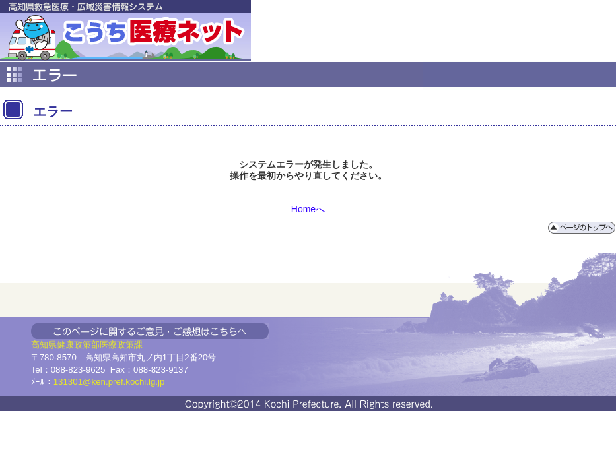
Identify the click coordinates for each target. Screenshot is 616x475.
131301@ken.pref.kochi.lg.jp (109, 382)
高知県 (44, 345)
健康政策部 (78, 345)
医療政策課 (121, 345)
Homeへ (308, 209)
